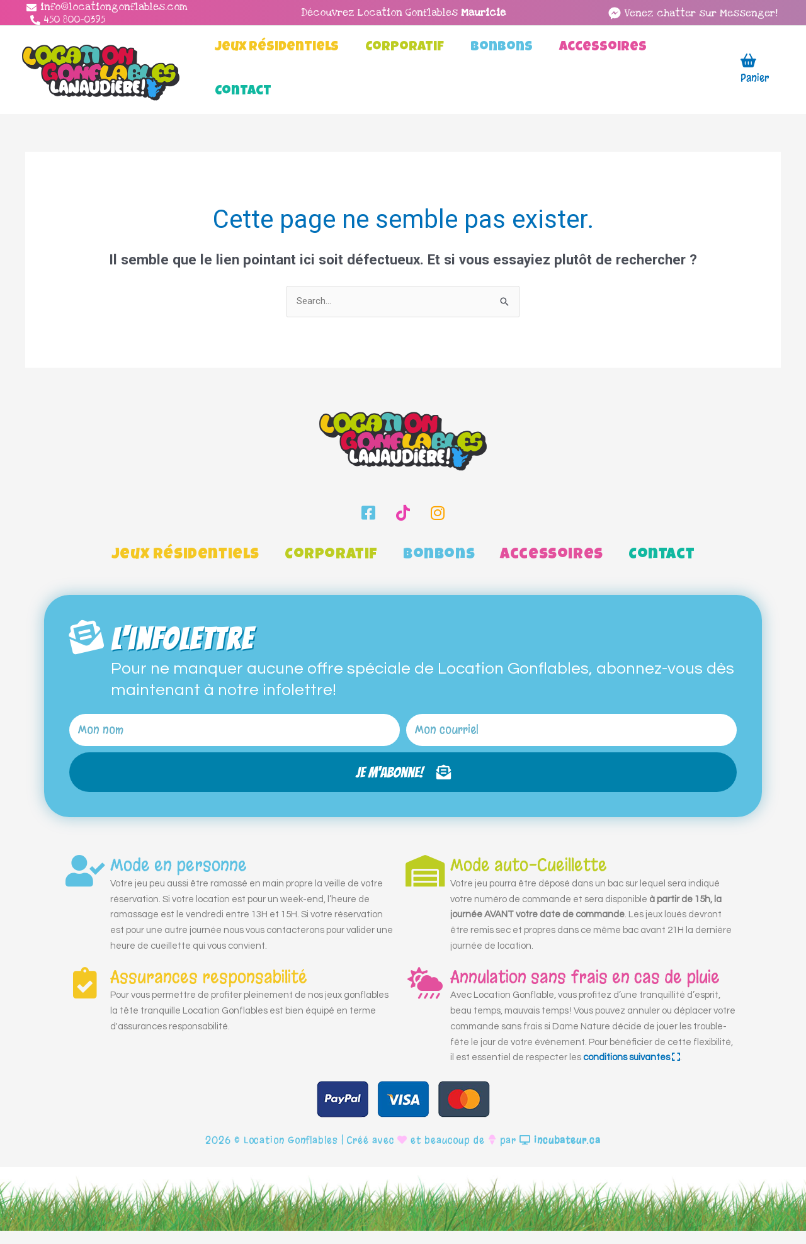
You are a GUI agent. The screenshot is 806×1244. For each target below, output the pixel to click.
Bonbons (439, 555)
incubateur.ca (560, 1153)
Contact (661, 555)
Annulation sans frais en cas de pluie (585, 991)
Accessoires (551, 555)
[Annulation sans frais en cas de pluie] (425, 996)
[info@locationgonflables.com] (107, 7)
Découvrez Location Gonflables (403, 13)
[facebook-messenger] (693, 13)
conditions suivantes (631, 1070)
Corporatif (331, 555)
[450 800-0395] (68, 19)
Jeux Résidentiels (185, 555)
